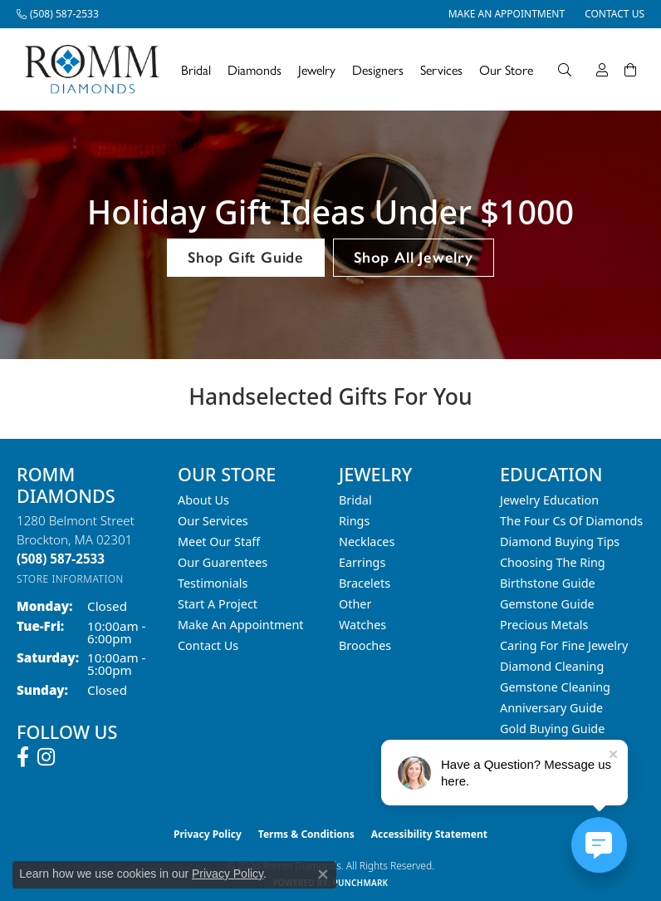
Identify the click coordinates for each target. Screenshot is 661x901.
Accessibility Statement (429, 834)
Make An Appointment (241, 625)
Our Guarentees (222, 562)
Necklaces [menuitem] (366, 541)
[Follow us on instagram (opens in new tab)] (46, 757)
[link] (58, 14)
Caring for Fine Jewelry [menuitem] (564, 645)
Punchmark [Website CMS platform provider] (361, 883)
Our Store (506, 69)
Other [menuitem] (355, 604)
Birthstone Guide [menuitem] (547, 583)
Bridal (196, 69)
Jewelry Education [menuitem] (549, 500)
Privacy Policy (208, 834)
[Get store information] (70, 579)
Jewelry (316, 69)
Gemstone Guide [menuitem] (547, 604)
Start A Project (217, 604)
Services (441, 69)
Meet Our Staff (219, 541)
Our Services (213, 521)
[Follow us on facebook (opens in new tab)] (23, 757)
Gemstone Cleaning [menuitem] (555, 687)
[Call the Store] (61, 558)
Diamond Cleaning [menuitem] (552, 666)
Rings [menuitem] (354, 521)
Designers (378, 69)
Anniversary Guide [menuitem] (551, 708)
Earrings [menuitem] (362, 562)
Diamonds (255, 69)
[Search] (564, 70)
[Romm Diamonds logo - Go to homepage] (97, 69)
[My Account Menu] (602, 70)
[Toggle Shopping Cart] (630, 70)
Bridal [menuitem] (355, 500)
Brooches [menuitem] (365, 645)
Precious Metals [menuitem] (544, 625)
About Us (203, 500)
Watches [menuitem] (362, 625)
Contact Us (208, 645)
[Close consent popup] (323, 874)
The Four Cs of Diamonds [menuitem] (571, 521)
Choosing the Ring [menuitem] (552, 562)
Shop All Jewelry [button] (413, 257)
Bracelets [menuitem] (364, 583)
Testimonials (212, 583)
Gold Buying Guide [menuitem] (552, 728)
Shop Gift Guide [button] (246, 257)
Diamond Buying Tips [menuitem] (559, 541)
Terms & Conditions (306, 834)
